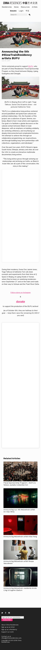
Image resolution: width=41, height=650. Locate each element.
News (16, 7)
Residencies (7, 7)
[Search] (18, 15)
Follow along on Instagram (20, 292)
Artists (34, 7)
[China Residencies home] (20, 3)
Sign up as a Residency (9, 629)
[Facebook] (5, 613)
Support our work (7, 632)
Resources (25, 7)
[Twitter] (2, 613)
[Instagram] (9, 613)
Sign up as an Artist (8, 627)
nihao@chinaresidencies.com (11, 638)
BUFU (30, 66)
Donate (13, 11)
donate (20, 301)
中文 (27, 11)
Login (21, 11)
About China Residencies (9, 625)
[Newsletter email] (12, 617)
